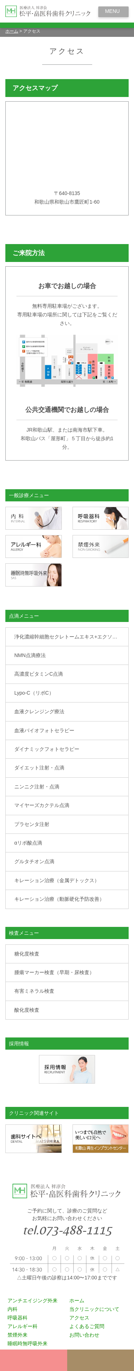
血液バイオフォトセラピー (44, 730)
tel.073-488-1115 (67, 1229)
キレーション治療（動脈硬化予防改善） (59, 899)
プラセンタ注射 (31, 824)
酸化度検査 (26, 1010)
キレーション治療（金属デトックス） (56, 880)
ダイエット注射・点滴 (39, 767)
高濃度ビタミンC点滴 (38, 674)
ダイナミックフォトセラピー (46, 749)
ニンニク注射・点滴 (36, 786)
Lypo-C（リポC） (34, 693)
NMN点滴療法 (30, 655)
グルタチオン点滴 (34, 861)
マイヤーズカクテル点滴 (41, 805)
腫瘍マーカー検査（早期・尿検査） (54, 972)
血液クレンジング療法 (39, 711)
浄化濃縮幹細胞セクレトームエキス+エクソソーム (70, 637)
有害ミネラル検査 (34, 991)
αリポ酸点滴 (28, 843)
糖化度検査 (26, 954)
